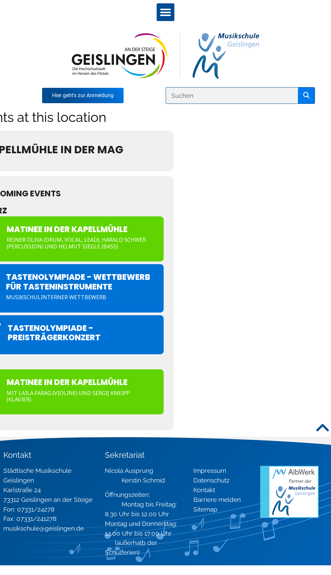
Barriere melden (217, 499)
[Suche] (306, 95)
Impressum (209, 470)
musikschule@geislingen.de (43, 528)
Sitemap (205, 509)
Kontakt (204, 490)
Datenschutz (211, 480)
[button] (165, 12)
